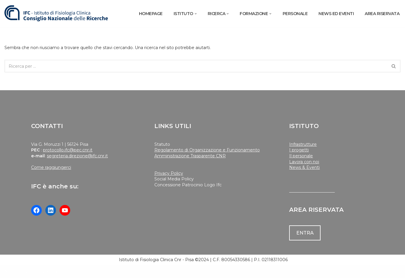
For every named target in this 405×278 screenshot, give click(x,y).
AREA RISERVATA (382, 13)
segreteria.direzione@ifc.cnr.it (77, 156)
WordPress (57, 271)
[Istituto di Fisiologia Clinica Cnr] (56, 13)
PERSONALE (295, 13)
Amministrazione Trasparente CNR (190, 156)
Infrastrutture (303, 144)
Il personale (301, 156)
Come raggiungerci (51, 167)
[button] (196, 14)
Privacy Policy (168, 173)
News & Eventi (304, 167)
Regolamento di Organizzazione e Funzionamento (207, 150)
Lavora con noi (304, 161)
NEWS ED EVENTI (336, 13)
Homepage (151, 13)
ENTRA (305, 233)
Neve (10, 271)
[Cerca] (195, 66)
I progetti (299, 150)
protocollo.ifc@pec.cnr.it (67, 150)
